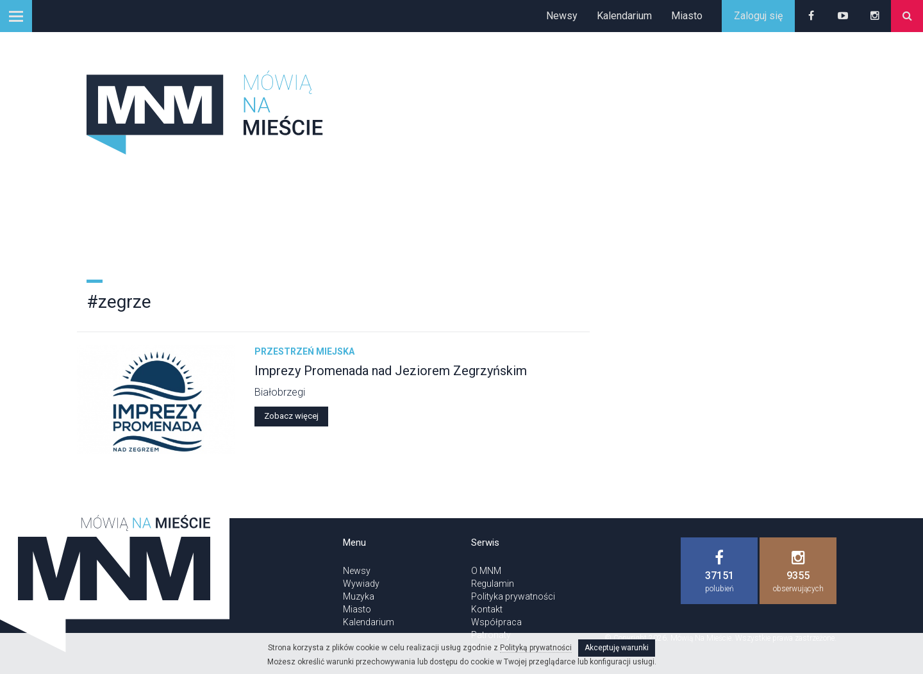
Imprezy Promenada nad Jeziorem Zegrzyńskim (390, 370)
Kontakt (487, 609)
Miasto (687, 16)
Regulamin (492, 583)
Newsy (562, 16)
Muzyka (358, 596)
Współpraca (496, 622)
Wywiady (361, 583)
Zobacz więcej (291, 416)
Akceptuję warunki (617, 647)
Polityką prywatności (536, 647)
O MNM (486, 571)
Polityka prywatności (513, 596)
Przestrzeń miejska (304, 351)
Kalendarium (624, 16)
